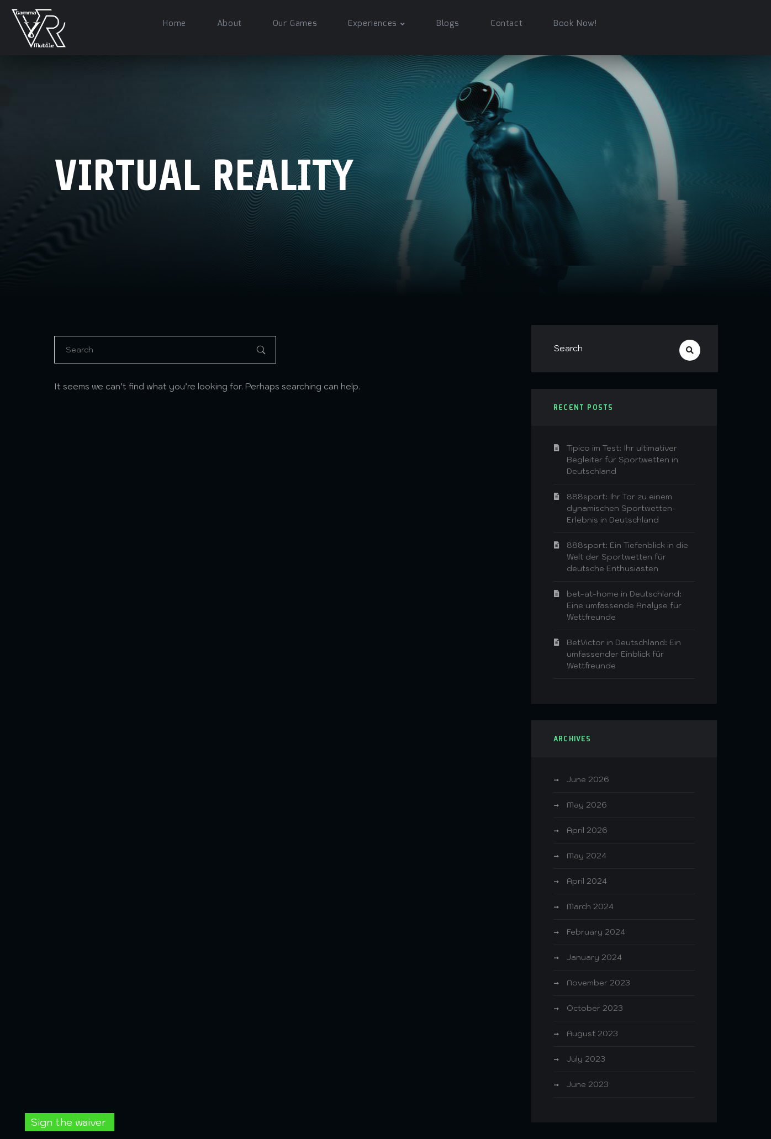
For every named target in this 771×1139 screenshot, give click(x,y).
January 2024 (594, 957)
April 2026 (587, 830)
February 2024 (596, 932)
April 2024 (587, 881)
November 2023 (598, 983)
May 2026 (587, 805)
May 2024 (586, 856)
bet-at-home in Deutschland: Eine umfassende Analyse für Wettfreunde (624, 605)
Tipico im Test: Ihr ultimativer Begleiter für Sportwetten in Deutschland (622, 459)
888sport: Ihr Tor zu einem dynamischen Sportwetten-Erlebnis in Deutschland (621, 508)
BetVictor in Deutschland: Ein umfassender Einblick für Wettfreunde (624, 654)
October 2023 (595, 1008)
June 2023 (588, 1084)
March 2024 (590, 906)
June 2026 (588, 779)
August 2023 (592, 1033)
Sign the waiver (69, 1122)
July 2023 (586, 1059)
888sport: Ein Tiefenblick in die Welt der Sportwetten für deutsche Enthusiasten (627, 556)
